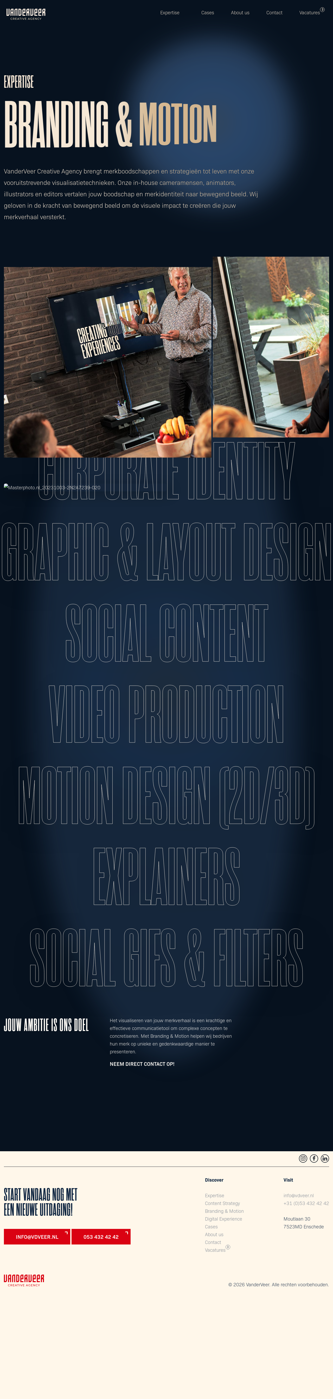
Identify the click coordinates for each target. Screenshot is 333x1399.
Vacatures (309, 12)
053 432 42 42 (101, 1236)
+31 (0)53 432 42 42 (306, 1203)
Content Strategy (222, 1203)
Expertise (170, 12)
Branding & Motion (224, 1211)
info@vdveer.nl (37, 1236)
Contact (274, 12)
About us (240, 12)
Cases (207, 12)
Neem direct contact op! (142, 1063)
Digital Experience (223, 1219)
